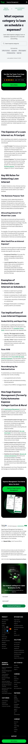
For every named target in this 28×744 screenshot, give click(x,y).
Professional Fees (11, 53)
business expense (9, 166)
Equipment (14, 50)
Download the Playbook (14, 606)
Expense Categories (6, 8)
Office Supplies (22, 50)
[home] (10, 2)
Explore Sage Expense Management (14, 489)
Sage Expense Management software (18, 559)
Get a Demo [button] (14, 741)
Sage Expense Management (12, 409)
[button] (27, 2)
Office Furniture (6, 50)
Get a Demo (14, 85)
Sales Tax (19, 53)
